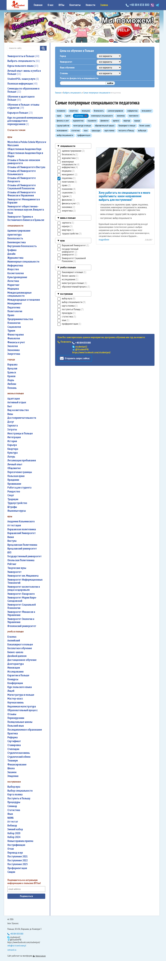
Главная (38, 5)
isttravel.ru (11, 949)
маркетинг (13, 285)
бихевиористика (16, 242)
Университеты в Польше (23, 56)
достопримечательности (21, 418)
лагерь (11, 456)
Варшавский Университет (21, 533)
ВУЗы (61, 5)
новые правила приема (20, 841)
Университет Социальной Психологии (21, 606)
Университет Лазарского (21, 594)
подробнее (104, 239)
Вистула (11, 541)
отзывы (11, 714)
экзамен (11, 772)
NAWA (10, 818)
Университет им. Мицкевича (22, 575)
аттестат (12, 821)
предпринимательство (20, 319)
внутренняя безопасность (22, 246)
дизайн (11, 254)
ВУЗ (9, 552)
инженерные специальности (23, 261)
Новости (90, 5)
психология (13, 323)
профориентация (17, 868)
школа (11, 768)
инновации (13, 667)
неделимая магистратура (21, 706)
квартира (12, 449)
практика (12, 733)
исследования (15, 671)
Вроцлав (12, 368)
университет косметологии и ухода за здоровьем (23, 588)
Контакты (75, 5)
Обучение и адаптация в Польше (21, 98)
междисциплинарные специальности (19, 294)
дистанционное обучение (22, 660)
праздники (13, 480)
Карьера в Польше (20, 112)
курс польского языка (19, 687)
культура (12, 452)
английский (13, 640)
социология (14, 327)
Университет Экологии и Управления (20, 620)
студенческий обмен (18, 757)
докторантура (15, 664)
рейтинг (11, 564)
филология (13, 338)
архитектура (14, 234)
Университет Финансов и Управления (21, 613)
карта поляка (15, 794)
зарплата (12, 425)
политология (14, 311)
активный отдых (16, 402)
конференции (15, 683)
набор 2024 (13, 837)
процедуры (13, 802)
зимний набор (15, 829)
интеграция (14, 437)
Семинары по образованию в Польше (23, 90)
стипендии (13, 749)
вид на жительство (18, 410)
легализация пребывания (21, 460)
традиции (12, 499)
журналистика (15, 258)
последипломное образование (24, 729)
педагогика (13, 307)
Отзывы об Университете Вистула (26, 167)
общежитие (14, 468)
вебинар (12, 825)
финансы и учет (16, 342)
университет (14, 572)
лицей (10, 691)
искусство (13, 269)
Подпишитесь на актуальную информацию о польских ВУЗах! (24, 881)
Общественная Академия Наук (24, 149)
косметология (15, 273)
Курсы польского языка (22, 66)
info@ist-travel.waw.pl (16, 945)
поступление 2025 (17, 864)
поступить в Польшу (18, 798)
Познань (12, 388)
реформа (12, 737)
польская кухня (16, 476)
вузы (62, 240)
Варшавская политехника (21, 529)
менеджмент (14, 303)
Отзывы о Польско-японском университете (23, 161)
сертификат (14, 741)
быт (9, 406)
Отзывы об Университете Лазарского (21, 179)
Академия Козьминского (21, 521)
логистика (13, 281)
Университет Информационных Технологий (24, 581)
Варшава (12, 364)
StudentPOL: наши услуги (23, 79)
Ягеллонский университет (21, 626)
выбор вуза (13, 786)
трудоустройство (17, 503)
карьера (12, 445)
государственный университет (24, 556)
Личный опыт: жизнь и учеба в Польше (24, 72)
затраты (12, 429)
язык (10, 814)
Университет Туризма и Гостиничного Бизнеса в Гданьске (25, 218)
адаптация (13, 398)
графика (11, 250)
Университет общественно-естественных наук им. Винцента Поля (25, 210)
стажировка (14, 745)
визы (10, 414)
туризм (11, 330)
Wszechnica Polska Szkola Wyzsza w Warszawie (26, 143)
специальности (67, 146)
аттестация (14, 525)
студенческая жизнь (18, 753)
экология (12, 346)
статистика (13, 810)
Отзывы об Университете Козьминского (21, 172)
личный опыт (14, 464)
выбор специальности (20, 790)
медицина (13, 288)
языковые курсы (16, 510)
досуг (10, 422)
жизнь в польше (68, 217)
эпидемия (12, 776)
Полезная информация (22, 83)
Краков (11, 376)
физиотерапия (15, 334)
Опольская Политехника (20, 560)
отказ (10, 848)
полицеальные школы (19, 722)
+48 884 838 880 (138, 5)
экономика (13, 350)
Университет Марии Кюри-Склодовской (22, 599)
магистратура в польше (20, 695)
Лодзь (10, 380)
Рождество (13, 491)
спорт (10, 495)
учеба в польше (68, 267)
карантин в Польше (18, 675)
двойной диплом (16, 656)
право (10, 315)
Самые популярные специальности (96, 92)
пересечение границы (19, 472)
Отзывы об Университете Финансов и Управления (21, 194)
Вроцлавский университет (22, 548)
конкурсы (12, 679)
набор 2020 (13, 833)
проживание (14, 484)
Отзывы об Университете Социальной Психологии (21, 187)
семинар (12, 806)
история (12, 441)
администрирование (18, 230)
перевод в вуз (15, 852)
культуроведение (17, 277)
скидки (11, 872)
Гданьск (11, 372)
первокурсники (15, 718)
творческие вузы (16, 568)
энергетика (13, 354)
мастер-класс (15, 698)
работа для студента (19, 487)
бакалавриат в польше (20, 644)
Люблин (11, 384)
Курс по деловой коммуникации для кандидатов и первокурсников (25, 121)
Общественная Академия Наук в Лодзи (25, 154)
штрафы (12, 507)
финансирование (16, 764)
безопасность (15, 238)
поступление (66, 293)
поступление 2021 (17, 856)
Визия (10, 537)
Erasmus (11, 636)
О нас (50, 5)
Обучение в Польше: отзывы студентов (23, 106)
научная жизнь (15, 702)
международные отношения (23, 299)
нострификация (16, 845)
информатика (15, 265)
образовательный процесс (22, 710)
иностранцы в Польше (20, 433)
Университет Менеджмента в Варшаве (23, 201)
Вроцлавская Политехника (22, 545)
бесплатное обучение (19, 648)
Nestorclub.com (41, 956)
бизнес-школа (15, 652)
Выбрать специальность (23, 61)
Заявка (104, 5)
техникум (12, 760)
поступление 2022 (17, 860)
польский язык (15, 725)
